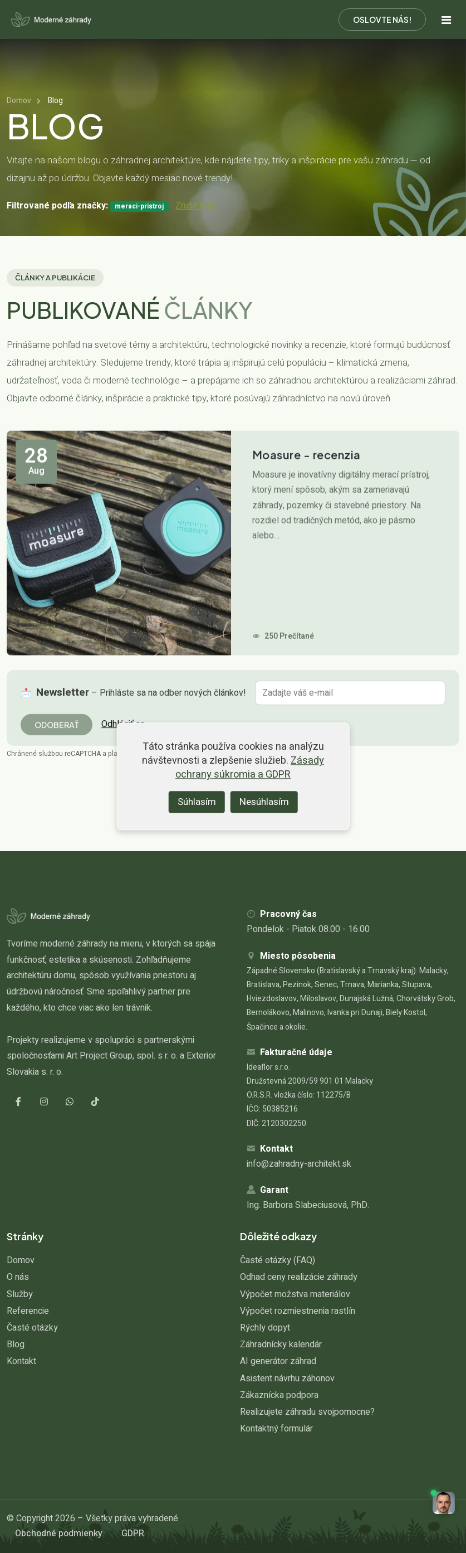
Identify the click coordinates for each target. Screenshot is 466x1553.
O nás (18, 1277)
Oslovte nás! (382, 19)
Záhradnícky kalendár (281, 1344)
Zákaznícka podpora (279, 1395)
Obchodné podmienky (58, 1533)
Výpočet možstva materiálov (295, 1294)
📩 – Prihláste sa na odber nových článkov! (133, 700)
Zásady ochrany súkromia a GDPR (249, 768)
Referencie (28, 1311)
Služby (20, 1294)
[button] (444, 1503)
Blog (15, 1344)
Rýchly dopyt (265, 1327)
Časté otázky (32, 1327)
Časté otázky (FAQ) (277, 1260)
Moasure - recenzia (306, 480)
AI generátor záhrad (278, 1361)
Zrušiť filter (196, 205)
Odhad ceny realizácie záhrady (298, 1277)
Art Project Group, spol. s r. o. (122, 1055)
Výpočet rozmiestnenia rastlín (297, 1311)
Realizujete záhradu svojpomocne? (307, 1412)
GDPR (132, 1533)
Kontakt (21, 1361)
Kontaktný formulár (276, 1428)
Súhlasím (197, 802)
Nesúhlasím (264, 802)
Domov (19, 100)
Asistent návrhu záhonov (287, 1378)
